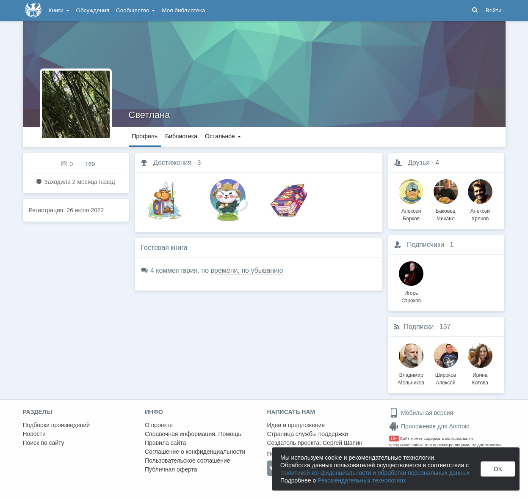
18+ (394, 438)
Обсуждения (92, 10)
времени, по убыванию (247, 270)
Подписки (419, 326)
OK (498, 469)
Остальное (223, 136)
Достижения (172, 162)
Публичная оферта (171, 469)
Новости (34, 433)
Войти (494, 10)
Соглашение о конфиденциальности (195, 451)
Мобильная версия (421, 412)
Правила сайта (165, 442)
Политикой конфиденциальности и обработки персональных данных (375, 472)
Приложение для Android (429, 426)
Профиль (145, 136)
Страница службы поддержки (307, 433)
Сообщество (135, 10)
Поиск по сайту (43, 442)
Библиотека (181, 136)
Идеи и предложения (296, 425)
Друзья (419, 162)
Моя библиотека (183, 10)
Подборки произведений (56, 425)
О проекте (159, 425)
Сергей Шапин (342, 442)
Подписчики (425, 244)
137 (445, 326)
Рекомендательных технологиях (362, 480)
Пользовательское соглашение (187, 460)
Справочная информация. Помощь (193, 433)
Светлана (149, 115)
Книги (59, 10)
